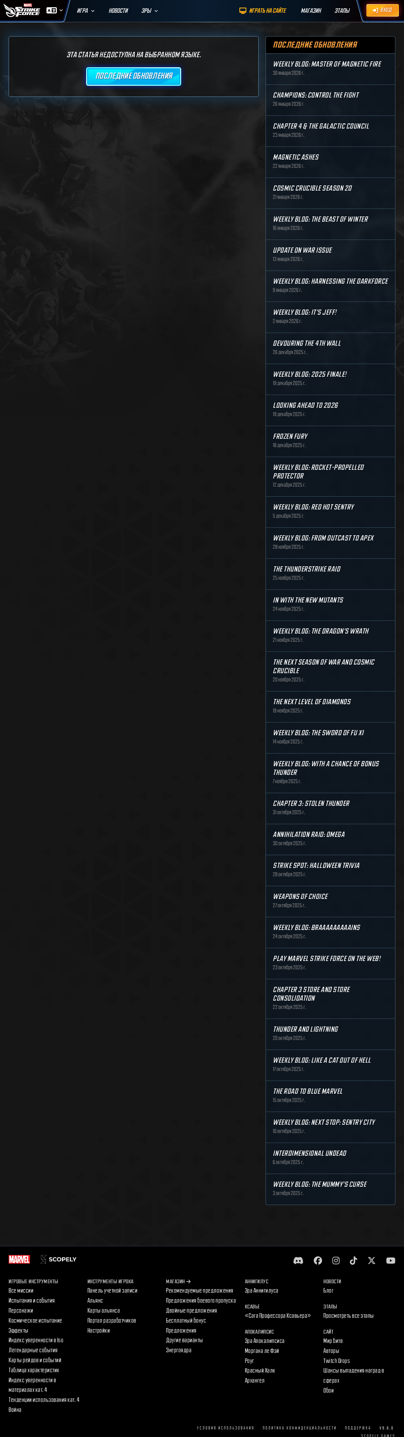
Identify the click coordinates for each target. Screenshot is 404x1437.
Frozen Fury (290, 436)
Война (15, 1410)
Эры (146, 10)
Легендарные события (33, 1350)
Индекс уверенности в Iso (36, 1340)
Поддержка (358, 1428)
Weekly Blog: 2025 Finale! (309, 374)
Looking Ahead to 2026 (305, 405)
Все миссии (21, 1290)
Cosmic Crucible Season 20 (312, 188)
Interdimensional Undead (309, 1153)
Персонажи (21, 1310)
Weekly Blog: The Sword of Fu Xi (318, 733)
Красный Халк (260, 1370)
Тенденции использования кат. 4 (44, 1400)
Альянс (95, 1300)
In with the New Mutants (308, 600)
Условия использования (226, 1428)
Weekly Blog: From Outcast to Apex (323, 538)
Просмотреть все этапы (348, 1315)
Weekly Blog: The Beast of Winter (320, 219)
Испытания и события (32, 1300)
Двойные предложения (191, 1310)
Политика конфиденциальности (300, 1428)
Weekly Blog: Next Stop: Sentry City (324, 1122)
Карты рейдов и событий (35, 1360)
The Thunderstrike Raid (306, 569)
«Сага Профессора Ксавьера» (278, 1315)
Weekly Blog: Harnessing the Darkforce (330, 281)
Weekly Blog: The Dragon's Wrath (321, 631)
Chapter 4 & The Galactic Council (321, 126)
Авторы (331, 1351)
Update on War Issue (302, 250)
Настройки (98, 1330)
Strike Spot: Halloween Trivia (316, 865)
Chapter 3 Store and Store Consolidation (311, 994)
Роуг (249, 1361)
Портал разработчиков (111, 1320)
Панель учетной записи (112, 1290)
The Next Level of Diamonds (311, 702)
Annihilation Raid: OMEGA (308, 834)
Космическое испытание (35, 1320)
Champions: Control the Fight (315, 95)
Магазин (178, 1281)
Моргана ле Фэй (262, 1351)
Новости (117, 10)
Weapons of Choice (300, 896)
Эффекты (19, 1330)
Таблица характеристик (34, 1370)
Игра (82, 10)
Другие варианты (184, 1340)
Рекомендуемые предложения (200, 1290)
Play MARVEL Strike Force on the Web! (326, 958)
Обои (328, 1390)
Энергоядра (178, 1350)
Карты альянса (103, 1310)
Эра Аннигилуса (262, 1290)
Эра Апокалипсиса (265, 1341)
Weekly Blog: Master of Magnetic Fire (327, 64)
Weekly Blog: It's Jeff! (304, 312)
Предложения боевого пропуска (201, 1300)
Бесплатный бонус (186, 1320)
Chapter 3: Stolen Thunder (311, 803)
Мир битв (333, 1341)
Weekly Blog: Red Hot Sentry (313, 507)
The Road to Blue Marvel (308, 1091)
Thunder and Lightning (305, 1029)
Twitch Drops (336, 1361)
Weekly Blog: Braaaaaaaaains (316, 927)
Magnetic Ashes (295, 157)
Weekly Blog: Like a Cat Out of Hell (322, 1060)
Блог (328, 1290)
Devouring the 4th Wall (307, 343)
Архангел (255, 1380)
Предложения (181, 1330)
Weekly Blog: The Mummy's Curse (319, 1184)
